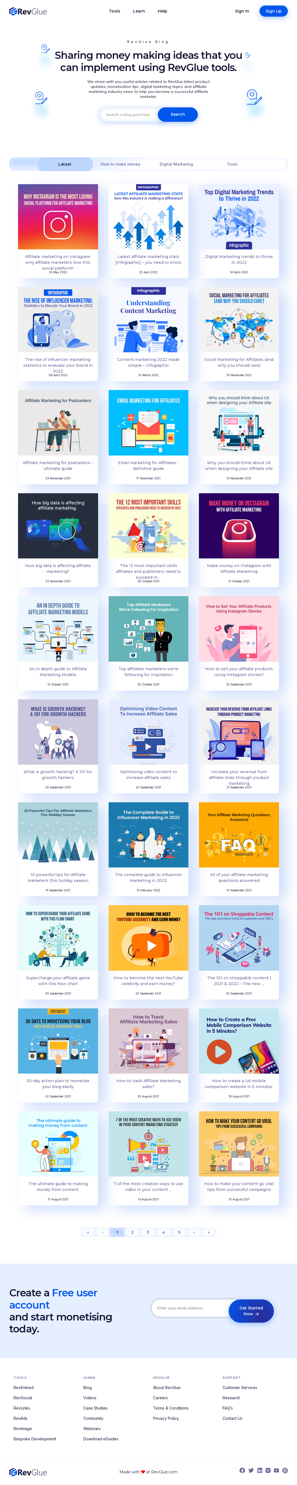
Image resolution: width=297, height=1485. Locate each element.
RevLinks (22, 1408)
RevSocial (23, 1397)
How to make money (120, 164)
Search (178, 114)
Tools (114, 11)
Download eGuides (100, 1438)
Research (231, 1397)
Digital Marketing (176, 164)
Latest (64, 164)
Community (93, 1418)
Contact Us (233, 1418)
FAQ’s (228, 1408)
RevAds (21, 1418)
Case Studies (95, 1408)
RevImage (23, 1428)
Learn (139, 11)
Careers (160, 1397)
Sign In (242, 11)
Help (162, 11)
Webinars (92, 1428)
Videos (89, 1397)
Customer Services (240, 1387)
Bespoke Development (35, 1438)
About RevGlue (167, 1387)
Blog (87, 1387)
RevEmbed (24, 1387)
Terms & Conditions (171, 1408)
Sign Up (274, 11)
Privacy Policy (166, 1418)
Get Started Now (251, 1311)
